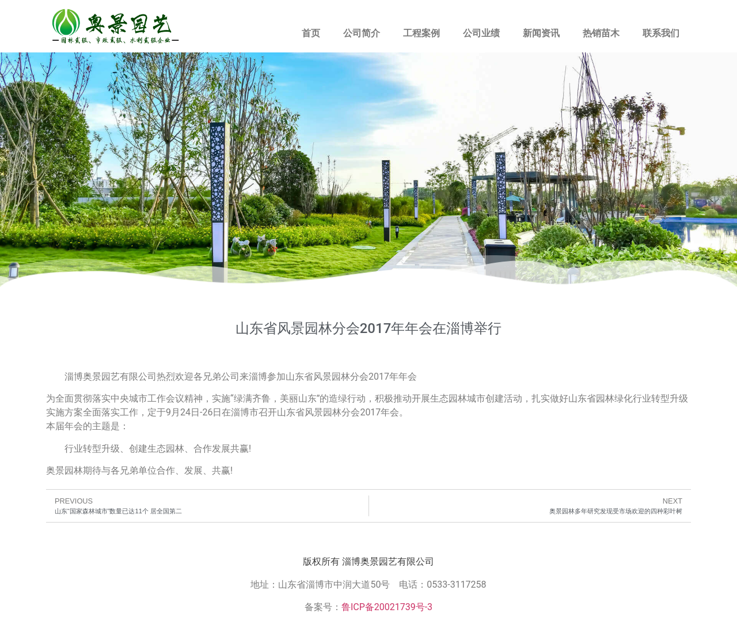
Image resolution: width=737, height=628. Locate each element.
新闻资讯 (541, 33)
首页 (311, 33)
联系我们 (661, 33)
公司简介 (361, 33)
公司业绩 (481, 33)
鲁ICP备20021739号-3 (386, 606)
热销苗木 (601, 33)
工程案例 (421, 33)
